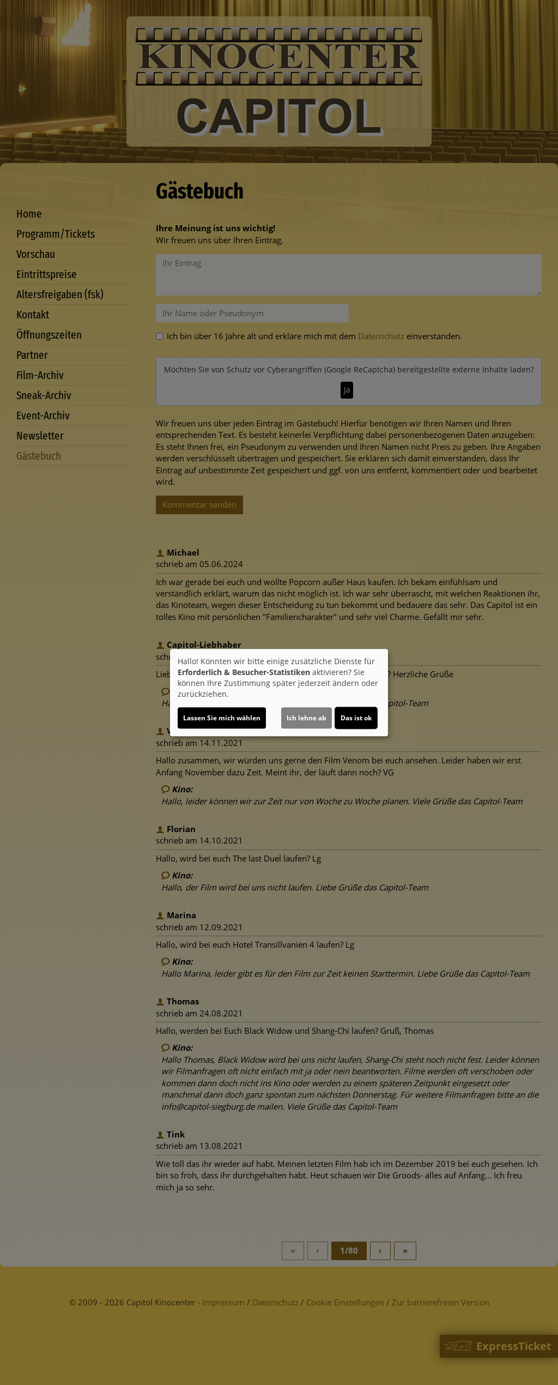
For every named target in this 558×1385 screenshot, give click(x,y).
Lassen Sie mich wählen (221, 717)
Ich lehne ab (306, 717)
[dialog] (279, 692)
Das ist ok (356, 717)
